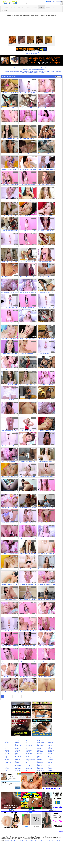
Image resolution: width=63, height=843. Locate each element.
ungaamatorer (51, 747)
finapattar (50, 762)
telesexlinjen (29, 745)
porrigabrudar (51, 750)
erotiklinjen (40, 745)
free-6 (6, 748)
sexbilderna (7, 747)
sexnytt (27, 757)
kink (49, 756)
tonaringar (17, 750)
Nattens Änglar (21, 840)
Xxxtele (45, 840)
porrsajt (39, 756)
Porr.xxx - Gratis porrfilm (31, 53)
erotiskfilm (28, 747)
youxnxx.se (7, 840)
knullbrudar (18, 745)
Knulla (59, 71)
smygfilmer (18, 740)
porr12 (49, 764)
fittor (16, 754)
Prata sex (27, 67)
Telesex (23, 67)
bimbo (49, 754)
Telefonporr (42, 67)
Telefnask (37, 840)
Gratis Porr (41, 71)
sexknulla (50, 742)
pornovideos (40, 765)
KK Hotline (54, 840)
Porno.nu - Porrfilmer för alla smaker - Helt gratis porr (31, 52)
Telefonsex (19, 67)
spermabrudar (8, 762)
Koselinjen (31, 67)
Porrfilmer (56, 71)
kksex (27, 767)
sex (49, 765)
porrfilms (50, 757)
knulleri (17, 748)
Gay (54, 1)
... (14, 696)
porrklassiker (51, 760)
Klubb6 (34, 69)
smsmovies (40, 754)
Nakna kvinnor (16, 71)
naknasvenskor (29, 754)
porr (49, 744)
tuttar (27, 748)
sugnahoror (7, 754)
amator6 (50, 745)
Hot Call (41, 840)
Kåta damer (41, 72)
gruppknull (39, 744)
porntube (39, 764)
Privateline (16, 840)
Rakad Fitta (46, 71)
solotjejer (17, 770)
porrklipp (7, 765)
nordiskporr (18, 747)
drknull (27, 740)
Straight (49, 1)
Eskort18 (38, 69)
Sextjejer (26, 69)
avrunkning (18, 756)
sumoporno (7, 760)
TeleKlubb (32, 840)
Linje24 (5, 67)
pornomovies (40, 770)
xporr (16, 764)
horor (16, 753)
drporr (27, 770)
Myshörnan (49, 840)
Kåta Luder (7, 71)
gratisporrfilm (29, 768)
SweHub (7, 751)
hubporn (39, 757)
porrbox (28, 751)
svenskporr (7, 759)
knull (16, 751)
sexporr (50, 740)
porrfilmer (28, 760)
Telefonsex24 (36, 67)
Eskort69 (11, 71)
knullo (6, 757)
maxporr (50, 770)
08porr (27, 756)
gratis (49, 767)
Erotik (37, 71)
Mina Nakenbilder (48, 67)
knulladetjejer (40, 742)
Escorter (29, 71)
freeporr (6, 767)
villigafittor (28, 744)
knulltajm (28, 765)
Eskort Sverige (55, 67)
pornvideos (40, 762)
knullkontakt (40, 740)
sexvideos (7, 750)
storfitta (50, 748)
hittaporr (39, 750)
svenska (7, 742)
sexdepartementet (30, 759)
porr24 (27, 762)
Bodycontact (42, 69)
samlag (6, 764)
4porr (27, 742)
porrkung (50, 751)
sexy (6, 740)
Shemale (59, 1)
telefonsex (39, 748)
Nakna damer (30, 72)
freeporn (17, 767)
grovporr (7, 768)
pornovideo (40, 767)
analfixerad (40, 747)
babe (6, 756)
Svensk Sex (51, 71)
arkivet (6, 744)
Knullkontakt (33, 71)
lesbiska (28, 764)
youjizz (17, 762)
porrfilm (17, 742)
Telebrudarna (14, 67)
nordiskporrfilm (29, 753)
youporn (17, 760)
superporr (39, 753)
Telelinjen (9, 67)
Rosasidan (30, 69)
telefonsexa (40, 751)
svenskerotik (18, 765)
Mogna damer (36, 72)
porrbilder (39, 759)
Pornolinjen (59, 840)
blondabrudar (29, 750)
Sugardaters (24, 72)
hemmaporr (18, 768)
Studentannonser (23, 71)
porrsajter (50, 759)
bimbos (50, 753)
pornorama (40, 768)
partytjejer (7, 753)
